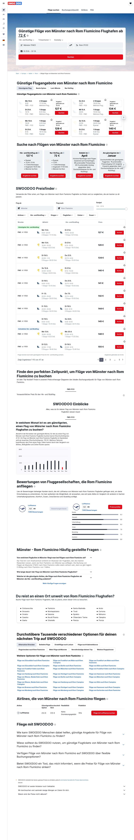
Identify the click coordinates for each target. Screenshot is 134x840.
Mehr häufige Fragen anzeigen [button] (54, 620)
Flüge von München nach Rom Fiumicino (68, 706)
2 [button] (105, 345)
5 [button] (119, 345)
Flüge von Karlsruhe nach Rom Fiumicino (104, 727)
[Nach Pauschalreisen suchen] (3, 23)
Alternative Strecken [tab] (27, 682)
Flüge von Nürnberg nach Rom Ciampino (68, 727)
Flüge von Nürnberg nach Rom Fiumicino (32, 727)
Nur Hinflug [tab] (69, 88)
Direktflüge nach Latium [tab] (64, 682)
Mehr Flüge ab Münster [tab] (58, 687)
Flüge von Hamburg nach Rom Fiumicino (32, 711)
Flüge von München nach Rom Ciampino (104, 714)
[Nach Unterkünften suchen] (3, 14)
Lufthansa (32, 542)
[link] (29, 176)
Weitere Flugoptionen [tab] (105, 687)
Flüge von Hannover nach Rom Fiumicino (104, 711)
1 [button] (101, 345)
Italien (30, 73)
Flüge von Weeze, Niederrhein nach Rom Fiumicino (32, 715)
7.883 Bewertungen (35, 549)
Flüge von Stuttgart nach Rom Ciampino (68, 724)
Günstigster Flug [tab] (25, 88)
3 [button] (110, 345)
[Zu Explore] (3, 28)
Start (17, 73)
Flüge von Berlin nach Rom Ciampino (67, 714)
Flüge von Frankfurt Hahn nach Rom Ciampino (106, 706)
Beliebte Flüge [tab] (44, 682)
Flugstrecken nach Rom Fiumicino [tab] (32, 687)
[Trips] (3, 34)
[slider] (126, 209)
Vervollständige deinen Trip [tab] (81, 687)
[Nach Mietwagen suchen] (3, 19)
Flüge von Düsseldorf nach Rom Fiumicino (33, 698)
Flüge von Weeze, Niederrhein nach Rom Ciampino (32, 720)
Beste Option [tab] (41, 88)
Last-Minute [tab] (55, 88)
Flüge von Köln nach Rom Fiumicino (102, 703)
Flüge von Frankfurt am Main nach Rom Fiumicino (104, 699)
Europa (24, 73)
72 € (22, 35)
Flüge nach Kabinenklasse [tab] (88, 682)
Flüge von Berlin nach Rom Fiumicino (67, 703)
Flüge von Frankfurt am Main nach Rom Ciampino (68, 699)
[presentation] (28, 36)
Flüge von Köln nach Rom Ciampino (102, 719)
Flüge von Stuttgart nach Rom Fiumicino (68, 711)
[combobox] (58, 40)
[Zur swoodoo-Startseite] (15, 3)
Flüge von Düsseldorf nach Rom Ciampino (33, 703)
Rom (36, 73)
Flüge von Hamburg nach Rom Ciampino (68, 719)
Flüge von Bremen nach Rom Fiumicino (32, 724)
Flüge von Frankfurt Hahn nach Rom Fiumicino (31, 707)
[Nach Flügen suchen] (3, 10)
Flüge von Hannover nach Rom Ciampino (104, 724)
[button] (3, 3)
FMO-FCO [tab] (70, 375)
